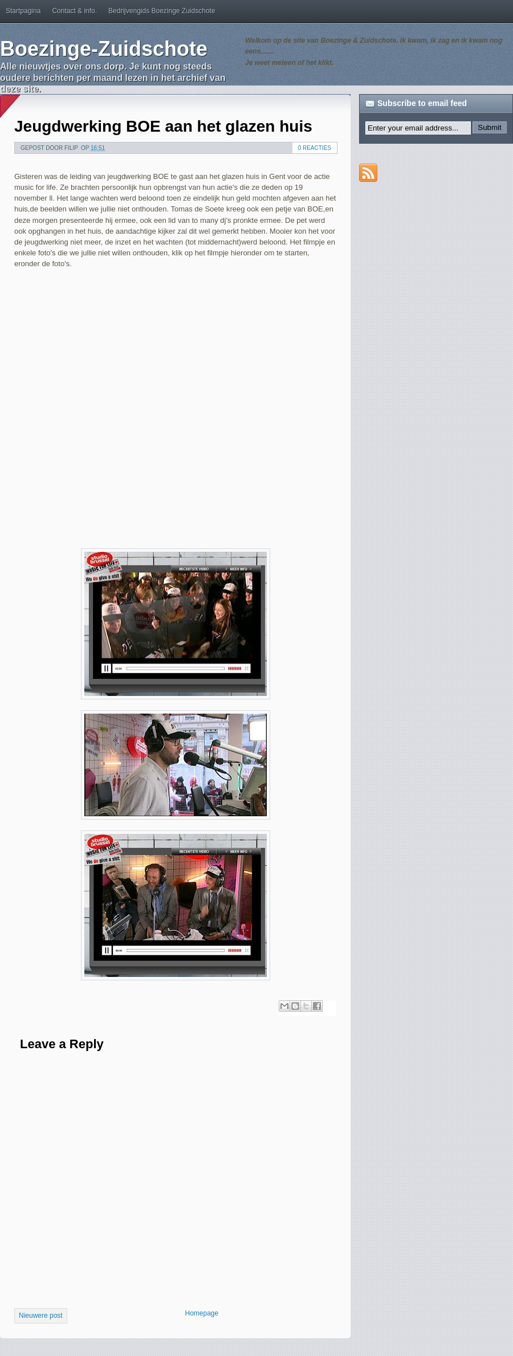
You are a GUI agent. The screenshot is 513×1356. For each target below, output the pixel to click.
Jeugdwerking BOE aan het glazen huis (163, 126)
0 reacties (314, 148)
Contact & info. (74, 11)
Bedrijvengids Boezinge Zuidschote (161, 11)
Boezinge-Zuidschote (103, 48)
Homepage (202, 1313)
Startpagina (23, 11)
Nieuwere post (41, 1316)
